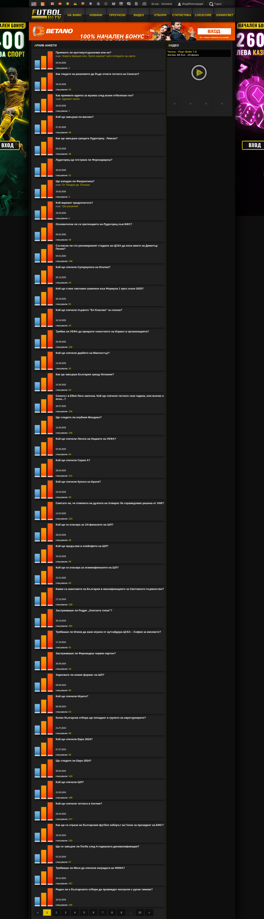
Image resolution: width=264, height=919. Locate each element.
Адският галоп (71, 98)
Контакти (167, 3)
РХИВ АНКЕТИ (45, 45)
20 (139, 912)
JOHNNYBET (224, 15)
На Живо (74, 15)
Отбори (160, 15)
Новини (96, 15)
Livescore (203, 15)
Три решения (70, 206)
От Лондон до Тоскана (76, 184)
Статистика (181, 15)
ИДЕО (174, 45)
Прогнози (117, 15)
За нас (155, 3)
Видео (139, 15)
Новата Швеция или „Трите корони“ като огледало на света (98, 56)
